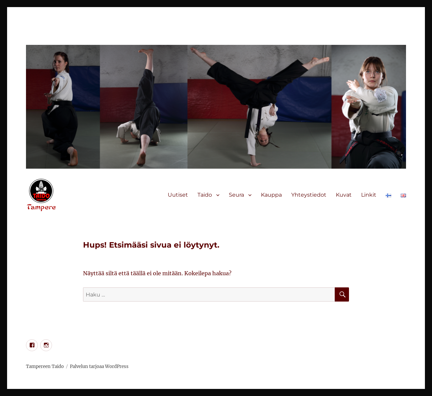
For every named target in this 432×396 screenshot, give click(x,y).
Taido (204, 195)
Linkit (368, 195)
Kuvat (344, 195)
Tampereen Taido (45, 366)
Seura (236, 195)
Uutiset (178, 195)
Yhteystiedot (308, 195)
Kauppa (271, 195)
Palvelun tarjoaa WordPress (99, 366)
